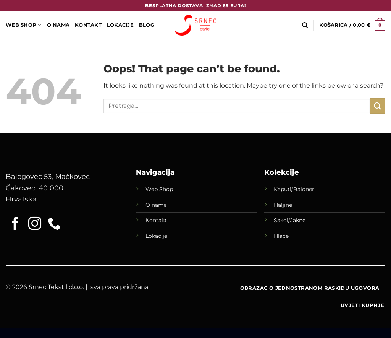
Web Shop (159, 189)
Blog (146, 25)
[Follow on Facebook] (15, 224)
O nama (156, 205)
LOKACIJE (120, 25)
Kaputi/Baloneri (295, 189)
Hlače (281, 235)
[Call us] (54, 224)
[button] (352, 25)
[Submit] (377, 105)
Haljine (283, 205)
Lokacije (156, 235)
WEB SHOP (24, 25)
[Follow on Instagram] (34, 224)
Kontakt (88, 25)
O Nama (58, 25)
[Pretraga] (305, 25)
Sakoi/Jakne (289, 220)
